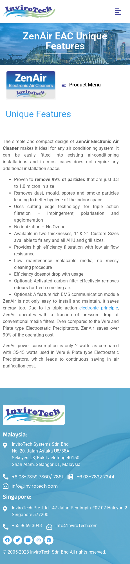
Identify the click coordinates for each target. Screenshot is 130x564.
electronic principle (98, 308)
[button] (118, 11)
